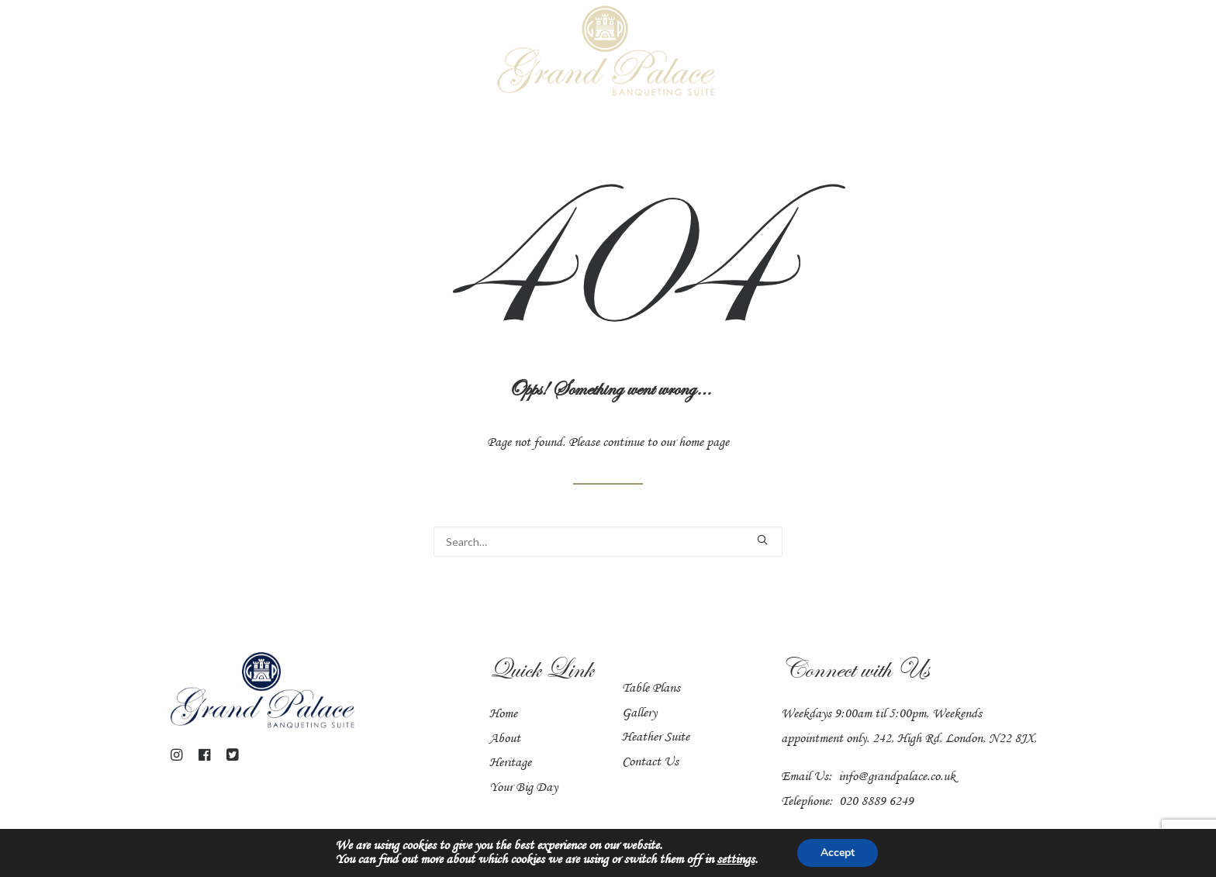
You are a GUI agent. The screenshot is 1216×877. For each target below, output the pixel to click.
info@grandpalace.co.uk (913, 776)
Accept (882, 852)
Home (77, 53)
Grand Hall (220, 53)
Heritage (1036, 53)
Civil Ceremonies (785, 53)
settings (776, 860)
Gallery (963, 53)
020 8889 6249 (892, 801)
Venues (139, 53)
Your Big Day (431, 53)
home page (717, 430)
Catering (889, 53)
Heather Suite (321, 53)
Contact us (1121, 53)
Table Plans (654, 664)
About (506, 749)
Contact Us (653, 737)
